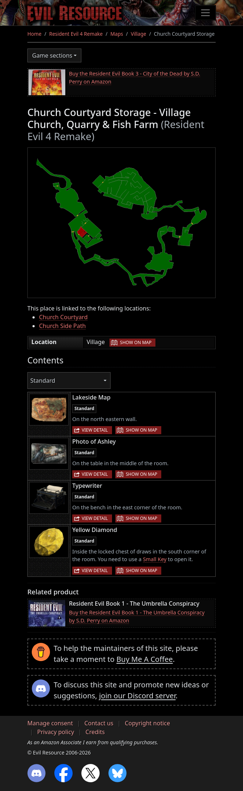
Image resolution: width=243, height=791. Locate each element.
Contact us (98, 723)
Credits (95, 732)
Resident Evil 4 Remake (76, 33)
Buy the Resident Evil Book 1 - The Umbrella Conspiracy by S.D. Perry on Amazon (136, 616)
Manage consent (50, 723)
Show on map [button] (135, 342)
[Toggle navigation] (205, 12)
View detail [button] (95, 430)
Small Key (155, 559)
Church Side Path (62, 326)
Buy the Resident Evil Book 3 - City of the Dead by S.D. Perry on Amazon (134, 77)
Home (34, 33)
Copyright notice (147, 723)
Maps (117, 33)
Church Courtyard (63, 317)
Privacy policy (55, 732)
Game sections (52, 55)
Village (138, 33)
